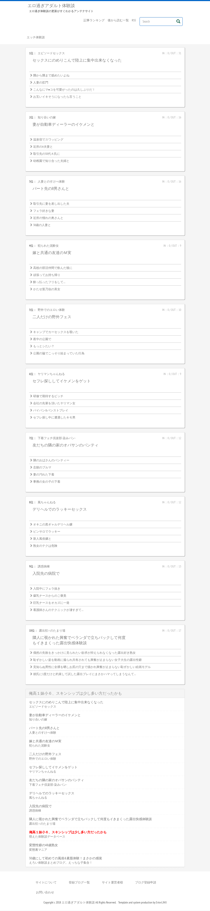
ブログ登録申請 (145, 883)
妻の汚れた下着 (43, 475)
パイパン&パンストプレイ (50, 411)
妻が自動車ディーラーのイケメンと (64, 124)
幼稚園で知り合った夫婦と (51, 161)
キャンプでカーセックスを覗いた (55, 332)
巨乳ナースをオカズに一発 (51, 603)
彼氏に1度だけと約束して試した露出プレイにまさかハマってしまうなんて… (84, 674)
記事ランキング (94, 20)
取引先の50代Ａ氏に (46, 154)
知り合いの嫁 (47, 118)
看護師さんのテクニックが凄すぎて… (58, 610)
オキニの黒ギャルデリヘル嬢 (52, 525)
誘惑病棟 (44, 567)
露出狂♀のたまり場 (52, 631)
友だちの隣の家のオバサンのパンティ (65, 445)
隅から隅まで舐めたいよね (51, 76)
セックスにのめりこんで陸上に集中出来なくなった (77, 60)
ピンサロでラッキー (46, 532)
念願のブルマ (42, 468)
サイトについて (46, 883)
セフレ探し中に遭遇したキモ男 (54, 418)
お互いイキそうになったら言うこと (57, 97)
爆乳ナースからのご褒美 (49, 596)
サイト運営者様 (112, 883)
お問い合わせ (45, 893)
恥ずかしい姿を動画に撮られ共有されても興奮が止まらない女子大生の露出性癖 (87, 660)
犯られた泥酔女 (48, 246)
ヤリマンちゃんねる (51, 374)
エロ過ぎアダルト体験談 (51, 5)
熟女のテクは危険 (45, 546)
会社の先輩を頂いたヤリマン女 (54, 404)
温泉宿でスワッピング (48, 140)
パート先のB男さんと (51, 188)
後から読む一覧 (118, 20)
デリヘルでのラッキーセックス (60, 509)
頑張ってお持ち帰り (46, 275)
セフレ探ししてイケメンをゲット (62, 381)
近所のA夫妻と (43, 147)
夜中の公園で (42, 339)
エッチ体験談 (36, 37)
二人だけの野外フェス (52, 317)
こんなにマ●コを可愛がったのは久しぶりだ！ (64, 90)
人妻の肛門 (40, 83)
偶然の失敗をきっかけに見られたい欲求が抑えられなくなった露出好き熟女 (84, 653)
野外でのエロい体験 (51, 310)
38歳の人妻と (42, 225)
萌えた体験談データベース (47, 837)
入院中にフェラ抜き (46, 589)
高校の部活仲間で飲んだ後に (52, 268)
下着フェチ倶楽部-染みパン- (57, 438)
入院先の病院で (46, 573)
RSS (134, 20)
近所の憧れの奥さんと (48, 218)
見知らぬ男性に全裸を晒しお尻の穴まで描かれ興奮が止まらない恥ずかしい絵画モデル (92, 667)
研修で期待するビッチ (48, 396)
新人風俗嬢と (42, 539)
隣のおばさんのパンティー (51, 461)
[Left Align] (178, 21)
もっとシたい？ (43, 347)
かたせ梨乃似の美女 (46, 289)
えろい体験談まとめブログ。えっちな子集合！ (60, 863)
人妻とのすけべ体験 (51, 182)
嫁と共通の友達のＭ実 (52, 253)
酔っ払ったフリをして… (49, 282)
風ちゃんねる (47, 503)
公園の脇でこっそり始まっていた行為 (58, 354)
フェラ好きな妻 (43, 211)
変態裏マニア (38, 850)
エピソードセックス (51, 54)
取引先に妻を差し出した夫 (51, 204)
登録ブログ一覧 (79, 883)
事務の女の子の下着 (46, 482)
